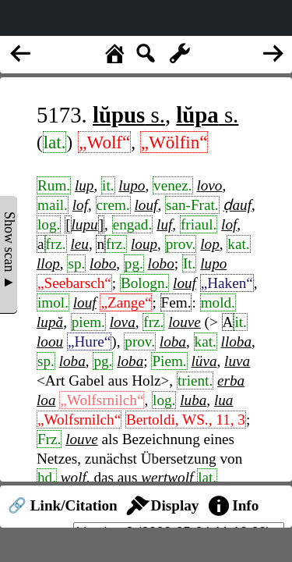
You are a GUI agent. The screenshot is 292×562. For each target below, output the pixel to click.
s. (129, 114)
